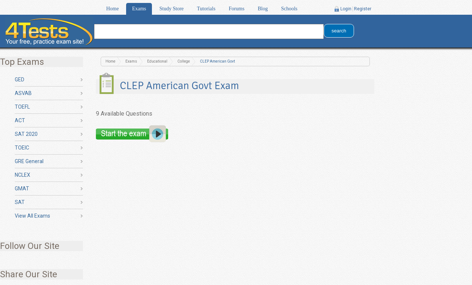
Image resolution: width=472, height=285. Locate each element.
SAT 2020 (26, 134)
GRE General (29, 161)
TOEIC (22, 148)
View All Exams (32, 216)
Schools (289, 8)
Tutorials (206, 8)
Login (345, 8)
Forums (236, 8)
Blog (263, 8)
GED (19, 79)
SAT (20, 202)
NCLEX (22, 175)
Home (112, 8)
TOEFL (22, 107)
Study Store (171, 8)
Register (362, 8)
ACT (20, 120)
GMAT (22, 188)
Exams (139, 8)
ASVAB (23, 93)
